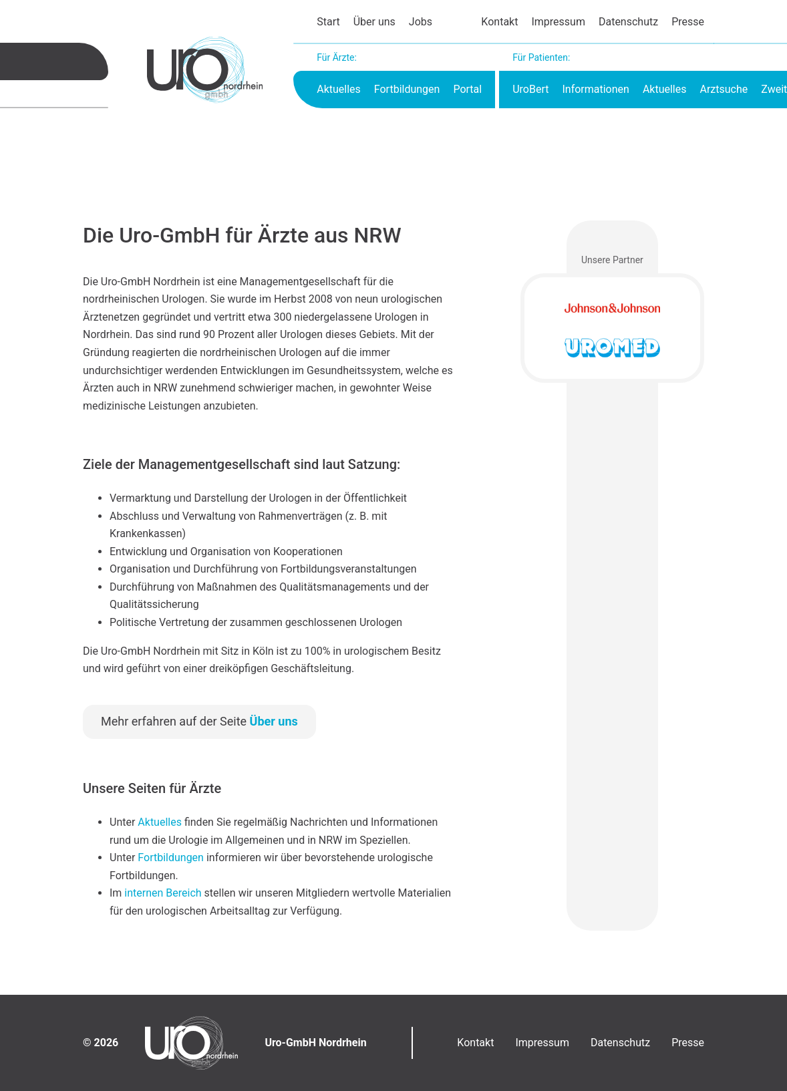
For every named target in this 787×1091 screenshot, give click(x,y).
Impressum (558, 21)
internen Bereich (162, 893)
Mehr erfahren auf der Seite (199, 721)
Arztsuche (723, 89)
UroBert (530, 89)
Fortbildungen (407, 89)
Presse (687, 21)
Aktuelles (339, 89)
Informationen (595, 89)
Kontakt (499, 21)
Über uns (374, 21)
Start (328, 21)
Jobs (420, 21)
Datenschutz (628, 21)
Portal (467, 89)
